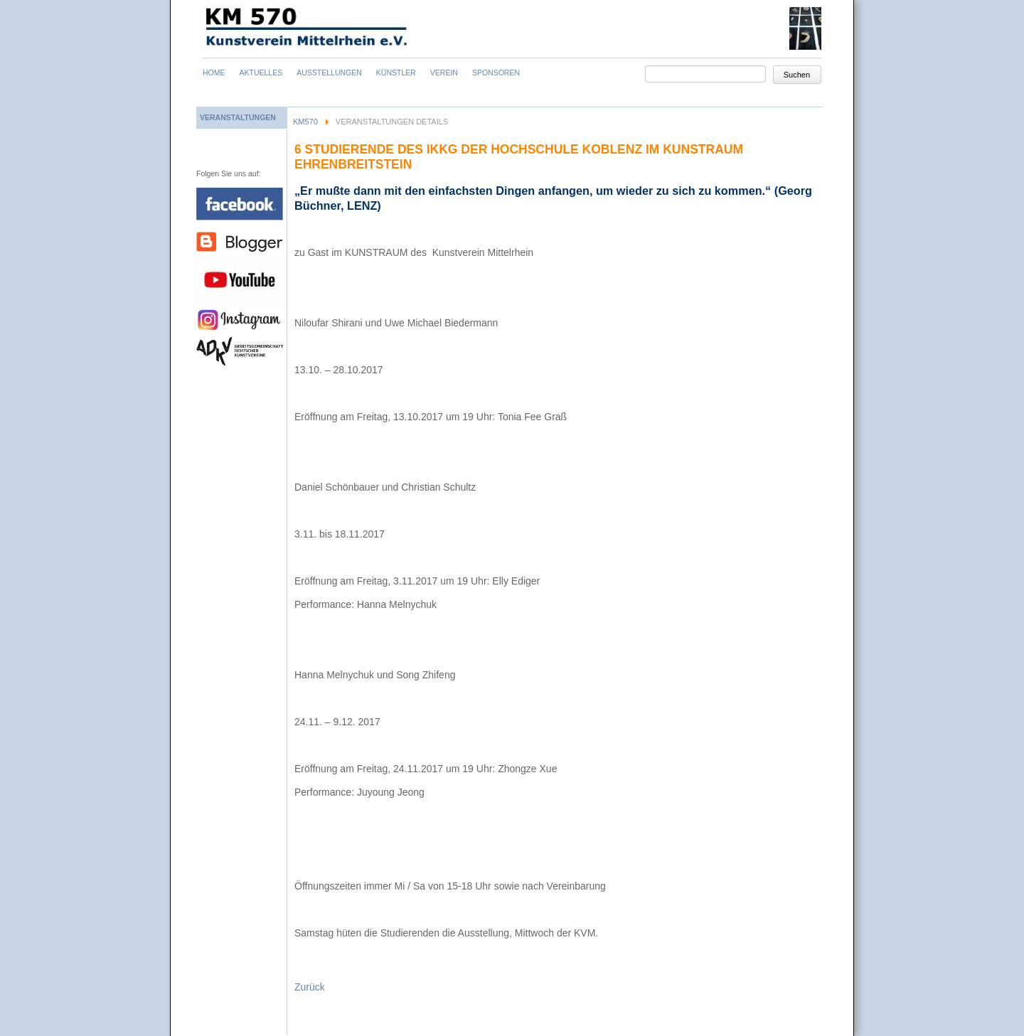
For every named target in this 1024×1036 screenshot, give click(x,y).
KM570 (305, 121)
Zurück (309, 987)
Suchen (797, 74)
